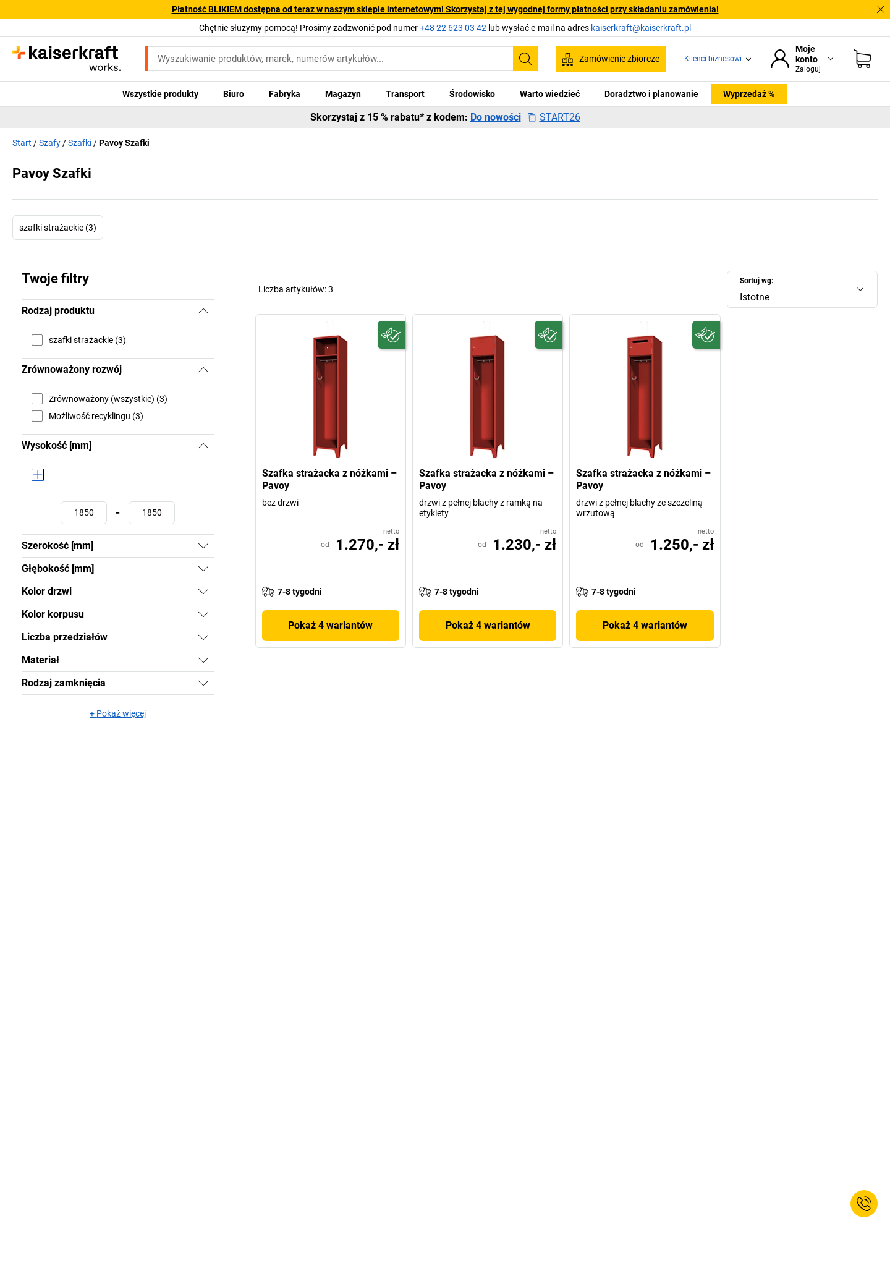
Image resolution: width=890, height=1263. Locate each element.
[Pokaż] (203, 546)
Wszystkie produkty (160, 94)
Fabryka (284, 94)
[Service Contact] (864, 1203)
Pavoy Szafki (124, 143)
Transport (405, 94)
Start (22, 143)
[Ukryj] (203, 311)
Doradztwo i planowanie (651, 94)
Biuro (233, 94)
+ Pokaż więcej (118, 713)
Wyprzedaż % (748, 94)
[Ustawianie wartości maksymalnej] (152, 512)
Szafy (50, 143)
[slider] (38, 475)
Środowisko (472, 94)
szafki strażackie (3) (57, 227)
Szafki (79, 143)
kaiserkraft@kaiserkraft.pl (641, 28)
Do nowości (495, 117)
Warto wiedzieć (550, 94)
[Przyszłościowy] (391, 335)
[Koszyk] (862, 58)
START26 (553, 117)
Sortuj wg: (756, 280)
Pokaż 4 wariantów (330, 625)
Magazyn (343, 94)
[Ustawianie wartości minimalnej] (84, 512)
